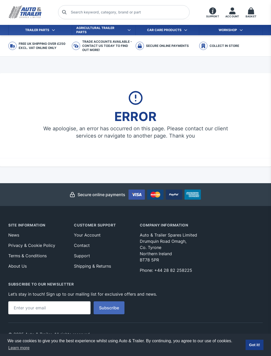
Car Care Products (167, 30)
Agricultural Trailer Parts (103, 30)
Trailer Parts (40, 30)
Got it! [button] (254, 345)
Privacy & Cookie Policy (31, 245)
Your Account (87, 235)
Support (82, 255)
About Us (17, 266)
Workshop (231, 30)
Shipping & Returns (92, 266)
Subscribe (109, 307)
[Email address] (49, 307)
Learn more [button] (19, 348)
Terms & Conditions (27, 255)
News (13, 235)
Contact (82, 245)
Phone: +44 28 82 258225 (166, 270)
